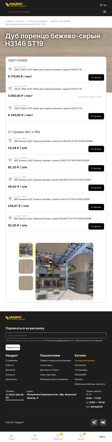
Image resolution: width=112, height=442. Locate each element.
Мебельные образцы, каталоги (90, 384)
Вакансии (10, 370)
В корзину (96, 77)
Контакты (10, 374)
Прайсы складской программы (55, 360)
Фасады (79, 379)
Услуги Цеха (46, 365)
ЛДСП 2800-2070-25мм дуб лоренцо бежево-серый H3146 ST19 (48, 108)
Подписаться (12, 347)
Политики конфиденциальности (59, 340)
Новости (10, 365)
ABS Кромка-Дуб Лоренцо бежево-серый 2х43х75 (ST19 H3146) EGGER (52, 199)
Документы (11, 379)
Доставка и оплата (49, 370)
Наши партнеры (48, 374)
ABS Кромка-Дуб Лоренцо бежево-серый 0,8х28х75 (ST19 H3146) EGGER (52, 218)
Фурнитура (80, 365)
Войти (102, 437)
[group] (64, 271)
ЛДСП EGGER (17, 60)
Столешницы (81, 370)
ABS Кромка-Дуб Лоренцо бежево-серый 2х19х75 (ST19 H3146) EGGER (51, 160)
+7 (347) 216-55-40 (15, 396)
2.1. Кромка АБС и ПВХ (24, 132)
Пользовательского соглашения (88, 340)
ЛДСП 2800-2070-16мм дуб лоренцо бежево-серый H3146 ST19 (48, 69)
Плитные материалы (85, 360)
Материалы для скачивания (54, 379)
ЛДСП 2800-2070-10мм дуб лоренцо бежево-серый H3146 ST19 (48, 89)
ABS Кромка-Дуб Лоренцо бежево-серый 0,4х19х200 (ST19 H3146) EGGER (53, 141)
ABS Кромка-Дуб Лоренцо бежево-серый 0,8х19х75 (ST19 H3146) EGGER (52, 180)
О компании (11, 360)
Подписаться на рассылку (25, 328)
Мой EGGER (80, 374)
